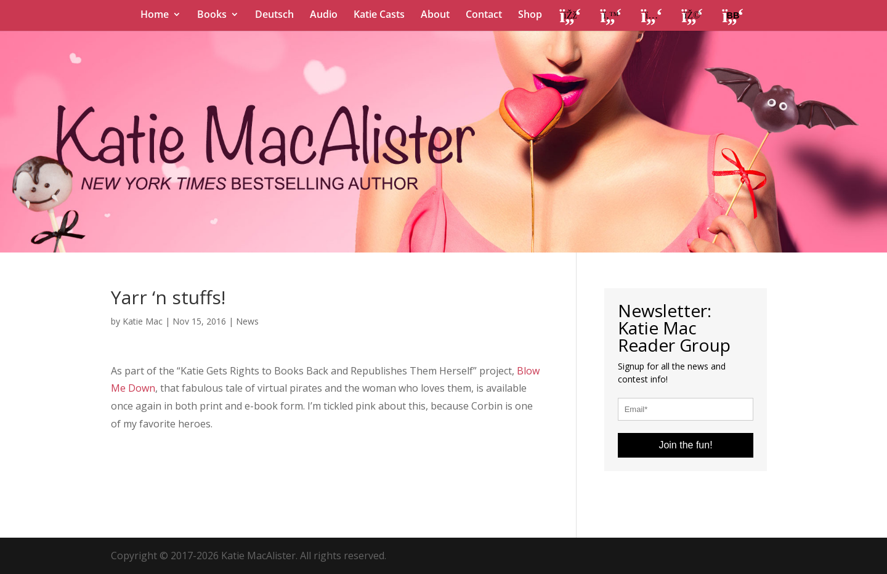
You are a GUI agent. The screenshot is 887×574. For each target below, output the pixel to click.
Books (212, 15)
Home (154, 15)
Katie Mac (143, 321)
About (435, 15)
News (247, 321)
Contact (484, 15)
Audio (324, 15)
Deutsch (274, 15)
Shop (530, 15)
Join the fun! (685, 445)
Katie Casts (379, 15)
